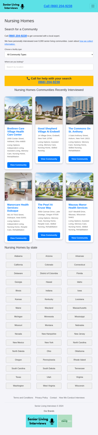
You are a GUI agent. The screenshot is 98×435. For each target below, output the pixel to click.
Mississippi (79, 317)
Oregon (18, 360)
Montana (49, 325)
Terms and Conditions (23, 398)
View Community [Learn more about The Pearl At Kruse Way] (49, 235)
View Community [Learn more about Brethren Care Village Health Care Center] (18, 165)
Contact (53, 398)
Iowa (79, 291)
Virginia (79, 377)
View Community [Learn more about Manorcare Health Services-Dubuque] (18, 238)
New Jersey (79, 334)
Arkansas (79, 256)
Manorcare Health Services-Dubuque (18, 207)
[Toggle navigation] (92, 6)
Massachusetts (80, 308)
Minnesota (49, 317)
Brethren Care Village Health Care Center (15, 131)
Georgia (18, 282)
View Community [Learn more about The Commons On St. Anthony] (79, 159)
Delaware (18, 273)
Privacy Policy (41, 398)
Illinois (18, 291)
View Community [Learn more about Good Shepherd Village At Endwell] (49, 159)
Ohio (49, 351)
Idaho (79, 282)
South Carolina (18, 368)
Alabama (18, 256)
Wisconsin (79, 386)
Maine (18, 308)
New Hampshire (49, 334)
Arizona (49, 256)
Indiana (49, 291)
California (18, 265)
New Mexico (18, 342)
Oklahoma (79, 351)
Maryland (49, 308)
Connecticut (79, 265)
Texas (18, 377)
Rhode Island (80, 360)
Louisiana (79, 299)
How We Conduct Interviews (72, 398)
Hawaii (49, 282)
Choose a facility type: (13, 49)
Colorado (49, 265)
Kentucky (49, 299)
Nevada (18, 334)
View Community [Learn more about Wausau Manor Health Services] (79, 238)
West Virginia (49, 386)
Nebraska (79, 325)
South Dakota (49, 368)
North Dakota (18, 351)
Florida (80, 273)
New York (49, 342)
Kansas (18, 299)
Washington (18, 386)
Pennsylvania (49, 360)
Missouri (18, 325)
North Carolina (79, 342)
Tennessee (79, 368)
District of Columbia (49, 273)
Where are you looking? (14, 62)
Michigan (18, 317)
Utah (49, 377)
